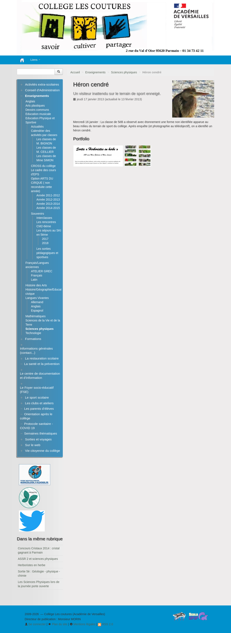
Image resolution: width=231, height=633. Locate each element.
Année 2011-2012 (48, 195)
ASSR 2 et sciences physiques (38, 558)
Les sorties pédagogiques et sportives (47, 253)
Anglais (30, 101)
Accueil (75, 72)
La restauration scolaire (42, 358)
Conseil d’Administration (42, 90)
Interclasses (44, 217)
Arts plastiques (35, 105)
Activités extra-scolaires (42, 84)
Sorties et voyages (38, 439)
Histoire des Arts (36, 285)
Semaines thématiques (40, 433)
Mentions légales (83, 624)
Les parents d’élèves (39, 408)
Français (36, 275)
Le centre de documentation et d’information (40, 375)
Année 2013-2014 (48, 203)
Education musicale (38, 114)
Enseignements (95, 72)
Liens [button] (35, 59)
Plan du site (57, 624)
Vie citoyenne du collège (42, 450)
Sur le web (32, 445)
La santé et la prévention (42, 364)
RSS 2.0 (105, 624)
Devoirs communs (37, 109)
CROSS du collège (43, 166)
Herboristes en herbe (31, 565)
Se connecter (35, 624)
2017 (45, 239)
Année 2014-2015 (48, 208)
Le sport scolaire (37, 397)
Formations (33, 339)
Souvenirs (37, 213)
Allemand (37, 302)
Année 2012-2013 (48, 199)
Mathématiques (35, 316)
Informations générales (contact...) (36, 350)
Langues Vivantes (37, 298)
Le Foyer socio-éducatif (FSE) (37, 390)
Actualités (37, 126)
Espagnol (37, 310)
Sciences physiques (124, 72)
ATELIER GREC (41, 271)
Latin (34, 279)
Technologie (33, 333)
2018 (45, 243)
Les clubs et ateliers (39, 403)
